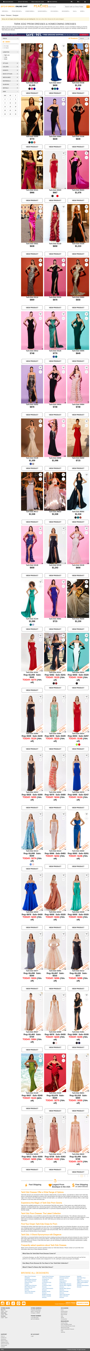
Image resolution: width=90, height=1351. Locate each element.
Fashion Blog (64, 1323)
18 (15, 106)
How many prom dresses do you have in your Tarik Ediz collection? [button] (45, 1263)
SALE (75, 11)
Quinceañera (64, 1313)
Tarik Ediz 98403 (78, 190)
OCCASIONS (54, 11)
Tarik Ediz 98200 (78, 619)
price (5, 38)
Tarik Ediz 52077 (32, 971)
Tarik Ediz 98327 (32, 1032)
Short (5, 59)
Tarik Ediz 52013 (32, 792)
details (5, 88)
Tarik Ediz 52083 (32, 733)
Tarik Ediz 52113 (32, 851)
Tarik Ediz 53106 (78, 136)
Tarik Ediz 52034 (55, 912)
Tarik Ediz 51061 (78, 1032)
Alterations (3, 1339)
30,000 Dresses (8, 1)
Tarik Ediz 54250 (78, 458)
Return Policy (4, 1340)
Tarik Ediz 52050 (55, 792)
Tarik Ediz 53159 (55, 297)
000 (5, 95)
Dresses (8, 15)
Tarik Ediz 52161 (32, 672)
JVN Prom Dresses (47, 1278)
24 (15, 110)
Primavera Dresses (65, 1276)
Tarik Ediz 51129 (32, 1093)
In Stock (6, 48)
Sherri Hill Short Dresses (64, 1296)
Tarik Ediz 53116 (32, 297)
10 (10, 103)
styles (5, 63)
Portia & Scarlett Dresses (46, 1296)
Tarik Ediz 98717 (32, 512)
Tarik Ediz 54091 (55, 619)
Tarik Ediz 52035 (32, 1154)
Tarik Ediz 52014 (78, 733)
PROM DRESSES (17, 11)
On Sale (6, 46)
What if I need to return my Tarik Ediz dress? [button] (37, 1267)
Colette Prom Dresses (31, 1285)
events (5, 70)
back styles (7, 74)
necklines (7, 77)
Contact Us (3, 1337)
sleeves (6, 84)
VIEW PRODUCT (32, 93)
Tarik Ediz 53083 (78, 297)
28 (10, 114)
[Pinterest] (18, 1303)
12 (15, 103)
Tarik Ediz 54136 (78, 565)
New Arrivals (64, 1314)
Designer (15, 15)
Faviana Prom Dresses (28, 1289)
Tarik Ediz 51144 (32, 619)
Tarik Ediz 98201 (78, 1093)
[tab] (55, 1253)
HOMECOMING (29, 11)
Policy (2, 1349)
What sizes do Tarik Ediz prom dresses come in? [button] (39, 1253)
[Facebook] (8, 1303)
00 (10, 95)
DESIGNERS (66, 11)
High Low (6, 55)
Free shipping (52, 1)
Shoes (62, 1317)
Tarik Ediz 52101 (32, 190)
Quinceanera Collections (63, 1281)
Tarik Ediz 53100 (55, 1093)
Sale (62, 1316)
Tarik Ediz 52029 (55, 190)
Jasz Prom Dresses (30, 1291)
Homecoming (64, 1311)
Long (5, 57)
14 (5, 106)
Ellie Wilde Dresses (30, 1287)
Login (32, 1336)
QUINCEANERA (42, 11)
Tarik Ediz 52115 (55, 1154)
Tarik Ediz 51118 (55, 244)
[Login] (85, 1)
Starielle (79, 1276)
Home (3, 15)
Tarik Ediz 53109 (78, 244)
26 (5, 114)
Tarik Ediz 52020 (78, 851)
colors (6, 66)
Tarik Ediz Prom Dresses (81, 1278)
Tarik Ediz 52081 (55, 971)
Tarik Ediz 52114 (55, 851)
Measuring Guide (65, 1327)
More (82, 11)
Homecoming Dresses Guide (68, 1326)
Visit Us (3, 1336)
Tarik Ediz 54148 (32, 565)
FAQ (62, 1330)
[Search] (88, 6)
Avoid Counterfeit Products (67, 1329)
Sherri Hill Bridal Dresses (64, 1292)
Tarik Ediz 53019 (78, 672)
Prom (62, 1310)
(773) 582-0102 (34, 1317)
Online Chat (21, 6)
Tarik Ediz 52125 (32, 83)
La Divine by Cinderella (45, 1280)
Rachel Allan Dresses (65, 1284)
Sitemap (63, 1332)
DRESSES (5, 11)
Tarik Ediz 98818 (55, 512)
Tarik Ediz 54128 (55, 351)
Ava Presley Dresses (30, 1281)
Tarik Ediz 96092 (78, 512)
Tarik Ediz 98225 (78, 1154)
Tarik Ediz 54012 (32, 351)
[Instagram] (2, 1303)
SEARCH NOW (82, 1303)
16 (10, 106)
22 (10, 110)
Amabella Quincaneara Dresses (30, 1278)
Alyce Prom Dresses (30, 1276)
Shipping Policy (4, 1342)
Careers (3, 1346)
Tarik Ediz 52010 (32, 912)
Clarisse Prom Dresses (28, 1283)
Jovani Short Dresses (48, 1276)
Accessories (64, 1319)
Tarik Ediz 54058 (55, 458)
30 (15, 114)
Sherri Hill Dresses (65, 1294)
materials (6, 81)
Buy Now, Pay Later (37, 1)
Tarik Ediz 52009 (32, 136)
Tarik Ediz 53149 (32, 458)
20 (5, 110)
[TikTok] (13, 1303)
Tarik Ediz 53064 (55, 136)
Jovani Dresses (29, 1293)
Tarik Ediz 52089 (55, 1032)
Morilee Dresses (46, 1294)
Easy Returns (23, 1)
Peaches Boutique (72, 1349)
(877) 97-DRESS (35, 1319)
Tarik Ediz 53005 (78, 351)
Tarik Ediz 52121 (55, 672)
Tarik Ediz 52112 (78, 971)
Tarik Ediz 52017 (55, 83)
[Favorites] (71, 1)
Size (4, 91)
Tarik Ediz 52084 (55, 733)
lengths (6, 52)
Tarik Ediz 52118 (55, 565)
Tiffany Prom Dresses (83, 1281)
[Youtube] (23, 1303)
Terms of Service (5, 1343)
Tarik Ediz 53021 (32, 244)
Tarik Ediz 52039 (78, 912)
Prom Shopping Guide (66, 1324)
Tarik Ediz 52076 (78, 792)
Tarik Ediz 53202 (32, 404)
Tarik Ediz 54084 (78, 404)
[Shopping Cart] (78, 1)
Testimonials (4, 1345)
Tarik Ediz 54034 (55, 404)
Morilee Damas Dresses (46, 1292)
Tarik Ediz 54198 (78, 83)
